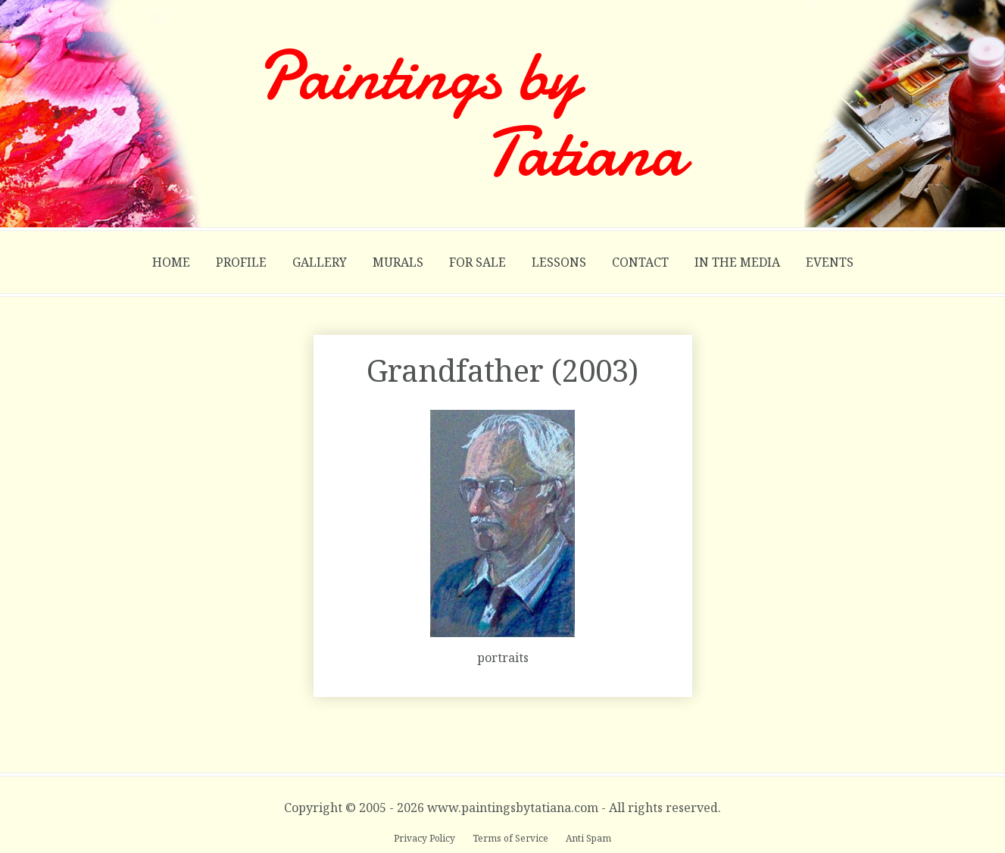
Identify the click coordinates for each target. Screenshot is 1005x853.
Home (171, 262)
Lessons (559, 262)
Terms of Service (512, 838)
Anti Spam (588, 838)
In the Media (737, 262)
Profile (241, 262)
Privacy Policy (425, 838)
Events (830, 262)
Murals (398, 262)
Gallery (319, 262)
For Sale (477, 262)
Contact (640, 262)
